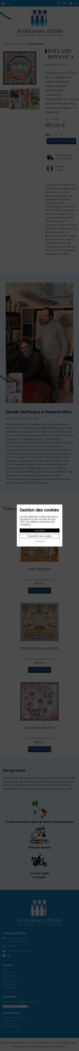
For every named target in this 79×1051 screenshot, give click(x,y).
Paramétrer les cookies (39, 536)
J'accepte (39, 530)
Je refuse (40, 541)
